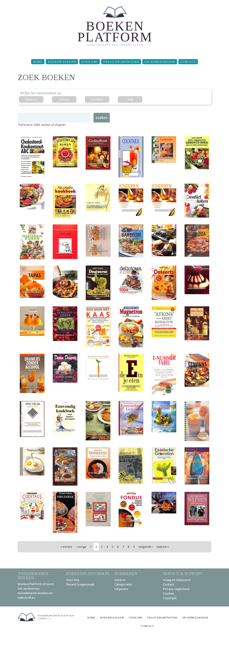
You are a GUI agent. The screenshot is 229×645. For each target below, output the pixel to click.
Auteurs (120, 580)
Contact (188, 61)
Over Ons (89, 61)
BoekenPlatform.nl (88, 573)
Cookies (168, 593)
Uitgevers (121, 589)
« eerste (66, 546)
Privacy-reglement (176, 589)
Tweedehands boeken (33, 575)
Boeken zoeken (62, 61)
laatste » (163, 546)
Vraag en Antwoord (121, 61)
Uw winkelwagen (159, 61)
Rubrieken (125, 573)
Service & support (182, 573)
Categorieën (123, 584)
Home (37, 61)
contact (42, 618)
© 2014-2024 (67, 616)
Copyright (170, 598)
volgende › (145, 546)
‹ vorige (81, 546)
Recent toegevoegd (80, 584)
